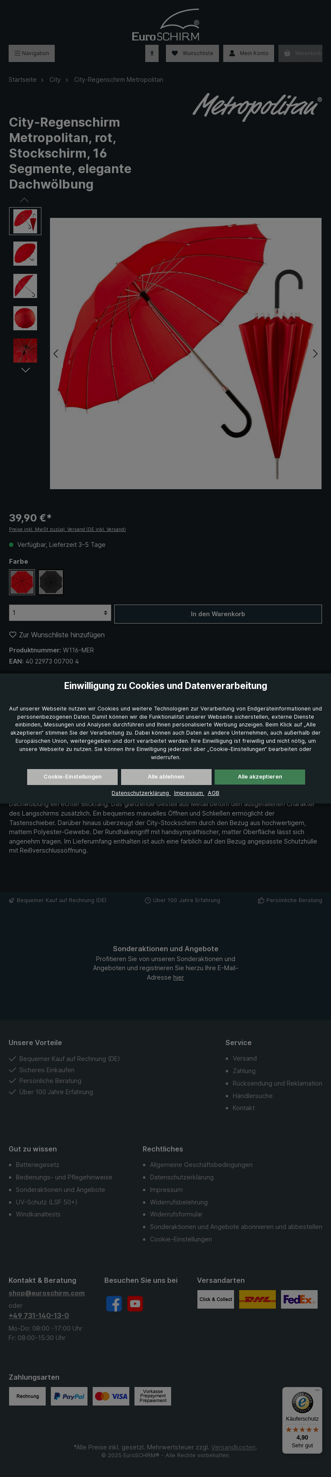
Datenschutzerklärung (141, 793)
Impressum (189, 793)
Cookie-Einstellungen (73, 776)
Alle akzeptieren (260, 776)
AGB (213, 793)
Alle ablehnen (166, 776)
